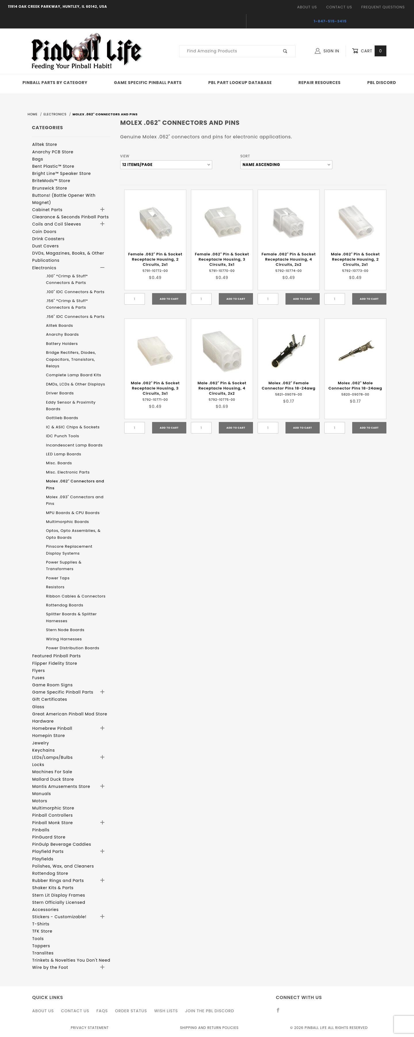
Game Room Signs (52, 685)
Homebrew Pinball (52, 728)
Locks (38, 764)
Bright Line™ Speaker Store (61, 173)
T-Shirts (40, 924)
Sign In (327, 51)
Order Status (131, 1011)
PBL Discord (381, 82)
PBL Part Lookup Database (240, 82)
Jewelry (40, 743)
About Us (307, 7)
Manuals (41, 794)
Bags (37, 159)
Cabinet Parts (47, 210)
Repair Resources (319, 82)
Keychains (43, 750)
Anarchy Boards (62, 334)
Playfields (42, 859)
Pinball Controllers (52, 815)
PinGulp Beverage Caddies (61, 844)
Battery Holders (62, 343)
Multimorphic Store (53, 808)
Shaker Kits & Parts (53, 888)
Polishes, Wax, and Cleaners (63, 866)
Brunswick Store (49, 188)
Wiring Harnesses (64, 639)
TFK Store (42, 931)
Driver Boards (60, 393)
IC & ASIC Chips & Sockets (73, 427)
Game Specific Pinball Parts (148, 82)
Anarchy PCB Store (52, 152)
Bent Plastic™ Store (53, 166)
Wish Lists (166, 1011)
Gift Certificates (49, 699)
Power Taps (58, 578)
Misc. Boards (59, 463)
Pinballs (40, 830)
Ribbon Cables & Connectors (76, 596)
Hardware (43, 721)
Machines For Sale (52, 772)
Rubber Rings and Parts (58, 880)
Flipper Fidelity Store (54, 663)
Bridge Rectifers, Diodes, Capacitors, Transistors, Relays (71, 359)
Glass (38, 707)
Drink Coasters (48, 239)
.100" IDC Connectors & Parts (75, 292)
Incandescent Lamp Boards (74, 445)
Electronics (44, 268)
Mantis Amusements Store (61, 786)
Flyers (38, 670)
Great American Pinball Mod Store (69, 714)
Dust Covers (45, 246)
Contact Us (339, 7)
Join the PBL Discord (209, 1011)
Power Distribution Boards (72, 648)
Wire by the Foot (50, 967)
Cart (369, 51)
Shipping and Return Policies (209, 1027)
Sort (245, 156)
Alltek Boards (59, 325)
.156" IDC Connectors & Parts (75, 316)
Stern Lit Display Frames (58, 895)
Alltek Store (44, 144)
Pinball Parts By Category (54, 82)
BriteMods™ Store (51, 181)
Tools (38, 938)
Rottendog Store (50, 873)
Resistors (55, 587)
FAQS (102, 1011)
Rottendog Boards (64, 605)
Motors (39, 801)
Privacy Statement (90, 1027)
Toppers (41, 946)
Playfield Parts (48, 851)
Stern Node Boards (65, 630)
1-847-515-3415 (330, 21)
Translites (43, 953)
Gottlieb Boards (62, 418)
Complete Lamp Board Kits (73, 375)
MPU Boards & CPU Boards (73, 512)
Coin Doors (44, 231)
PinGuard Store (49, 837)
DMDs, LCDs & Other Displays (75, 384)
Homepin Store (48, 735)
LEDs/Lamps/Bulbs (52, 757)
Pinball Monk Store (52, 823)
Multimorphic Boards (67, 521)
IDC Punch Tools (62, 436)
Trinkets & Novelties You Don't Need (71, 960)
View (124, 156)
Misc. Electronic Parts (68, 472)
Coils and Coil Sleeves (56, 224)
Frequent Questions (383, 7)
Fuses (38, 678)
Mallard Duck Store (53, 779)
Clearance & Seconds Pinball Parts (70, 217)
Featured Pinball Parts (56, 656)
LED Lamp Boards (63, 454)
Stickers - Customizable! (59, 917)
